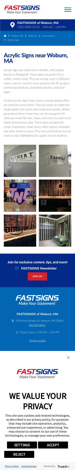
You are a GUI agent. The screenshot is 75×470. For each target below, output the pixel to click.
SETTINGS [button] (22, 445)
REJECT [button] (19, 454)
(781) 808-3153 (28, 27)
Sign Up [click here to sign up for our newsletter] (37, 276)
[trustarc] (63, 466)
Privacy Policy (12, 466)
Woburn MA (17, 35)
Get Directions (37, 324)
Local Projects (48, 35)
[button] (67, 9)
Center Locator (37, 340)
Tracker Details (28, 466)
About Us (32, 35)
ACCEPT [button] (53, 445)
